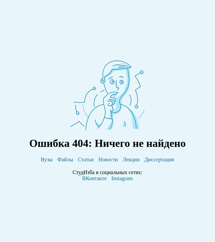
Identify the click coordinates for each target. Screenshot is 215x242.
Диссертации (159, 159)
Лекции (131, 159)
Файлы (65, 159)
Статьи (86, 159)
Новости (108, 159)
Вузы (47, 159)
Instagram (122, 178)
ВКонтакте (94, 178)
